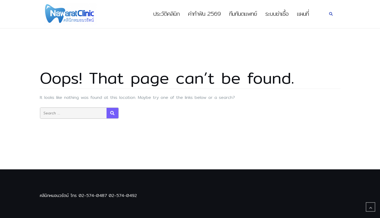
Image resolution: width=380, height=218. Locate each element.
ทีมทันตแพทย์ (243, 13)
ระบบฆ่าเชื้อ (276, 13)
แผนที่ (303, 13)
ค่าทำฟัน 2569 (204, 13)
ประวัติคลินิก (166, 13)
